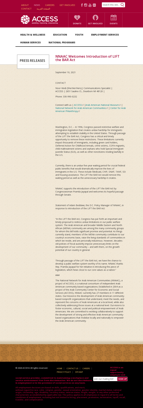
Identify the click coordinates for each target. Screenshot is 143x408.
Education (60, 34)
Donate (77, 23)
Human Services (30, 42)
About (25, 5)
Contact (26, 8)
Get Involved (67, 5)
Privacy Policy (64, 372)
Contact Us (72, 368)
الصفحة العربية (43, 8)
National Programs (62, 42)
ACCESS (79, 104)
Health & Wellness (32, 34)
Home (59, 368)
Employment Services (105, 34)
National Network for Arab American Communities (81, 108)
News (37, 5)
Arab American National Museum (103, 104)
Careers (49, 5)
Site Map (79, 372)
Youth (79, 34)
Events (113, 23)
